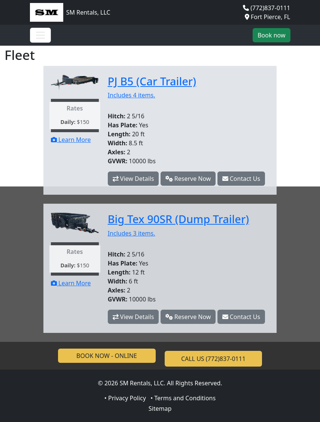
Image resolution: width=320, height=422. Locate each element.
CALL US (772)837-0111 (213, 359)
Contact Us (241, 178)
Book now (271, 35)
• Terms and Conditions (183, 398)
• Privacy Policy (125, 398)
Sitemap (160, 408)
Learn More (71, 140)
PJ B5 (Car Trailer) (152, 81)
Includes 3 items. (131, 233)
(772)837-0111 (270, 8)
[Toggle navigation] (40, 35)
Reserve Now (188, 178)
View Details (133, 178)
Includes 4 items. (131, 95)
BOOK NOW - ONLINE (106, 356)
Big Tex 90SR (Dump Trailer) (178, 219)
